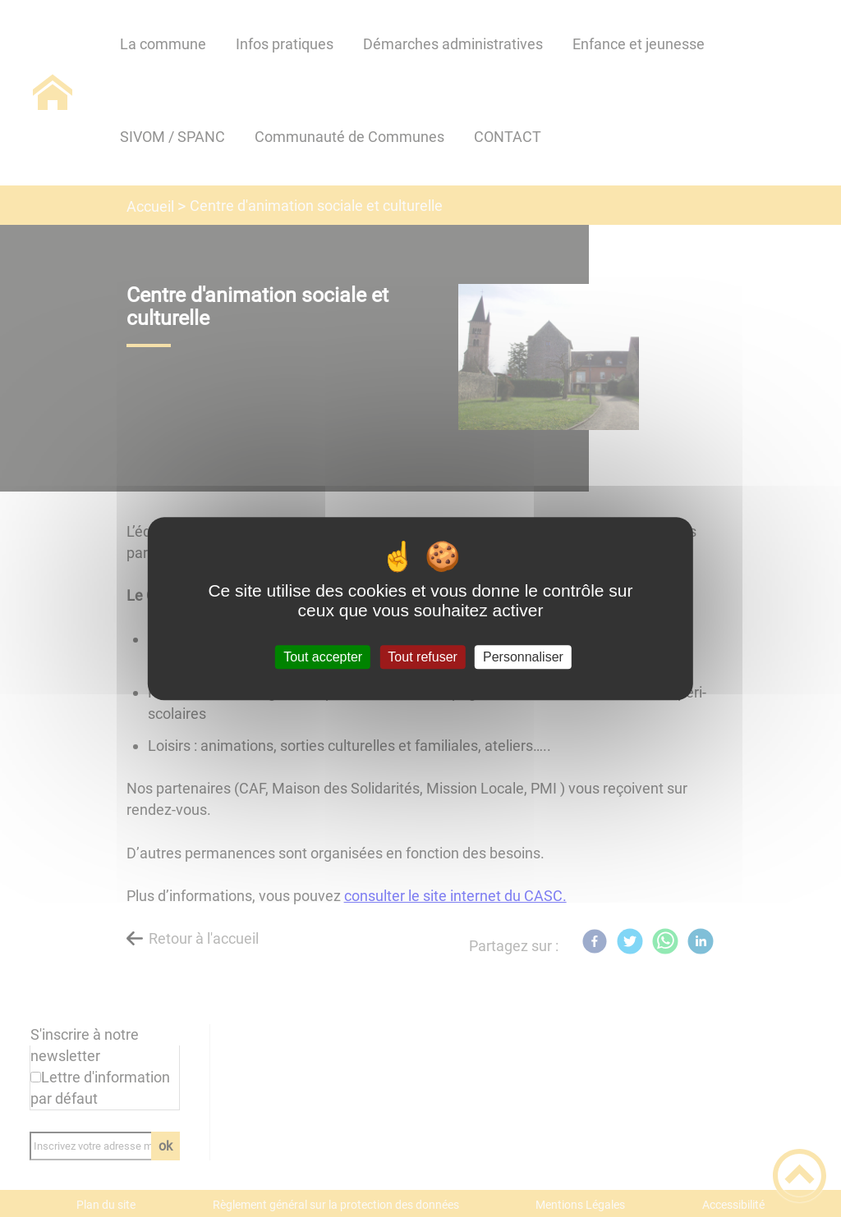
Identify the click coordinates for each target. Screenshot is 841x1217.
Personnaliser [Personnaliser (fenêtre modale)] (523, 657)
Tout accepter (322, 657)
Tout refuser (422, 657)
